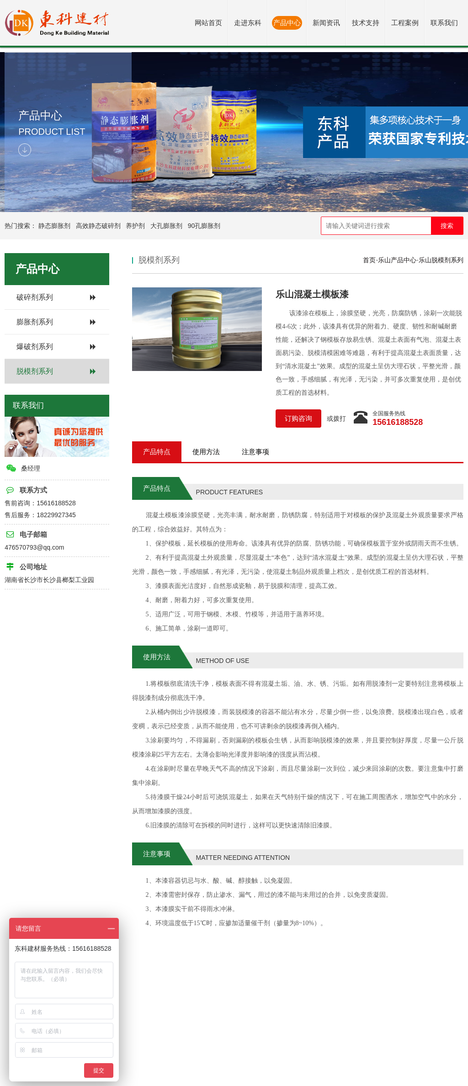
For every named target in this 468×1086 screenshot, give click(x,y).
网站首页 (208, 22)
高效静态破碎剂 (98, 225)
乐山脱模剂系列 (441, 260)
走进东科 (247, 22)
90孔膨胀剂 (204, 225)
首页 (369, 260)
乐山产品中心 (397, 260)
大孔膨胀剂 (166, 225)
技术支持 (365, 22)
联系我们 (444, 22)
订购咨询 (298, 418)
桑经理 (22, 468)
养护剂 (135, 225)
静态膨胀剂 (54, 225)
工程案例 (405, 22)
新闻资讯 (326, 22)
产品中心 (287, 22)
